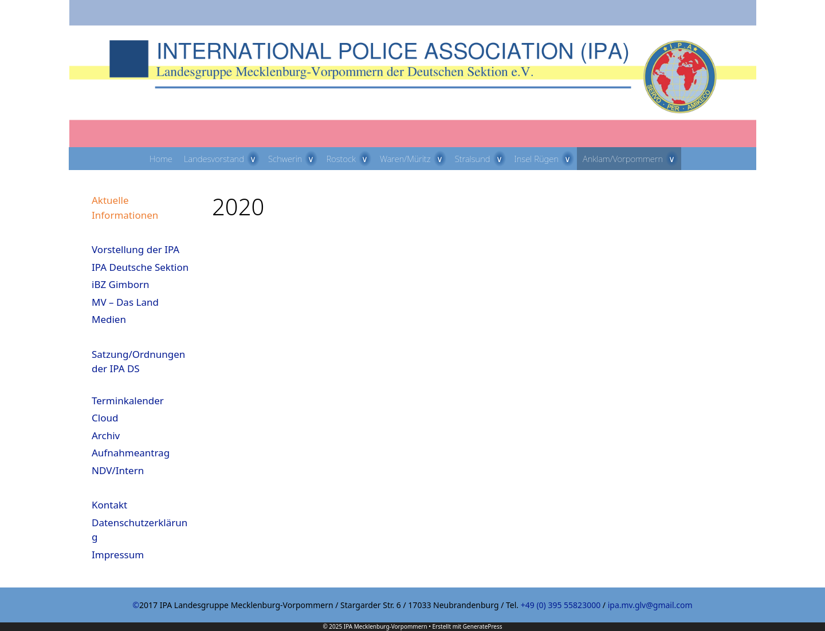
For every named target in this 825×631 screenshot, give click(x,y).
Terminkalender (128, 400)
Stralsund (482, 158)
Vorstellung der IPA (135, 249)
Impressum (118, 554)
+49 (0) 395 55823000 (560, 605)
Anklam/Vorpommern (632, 158)
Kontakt (109, 504)
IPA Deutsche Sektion (140, 267)
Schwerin (294, 158)
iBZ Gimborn (121, 284)
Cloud (105, 417)
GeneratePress (482, 626)
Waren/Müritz (414, 158)
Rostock (350, 158)
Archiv (106, 435)
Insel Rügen (546, 158)
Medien (109, 319)
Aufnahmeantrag (131, 452)
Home (161, 158)
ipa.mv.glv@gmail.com (650, 605)
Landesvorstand (223, 158)
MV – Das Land (125, 302)
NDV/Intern (118, 470)
